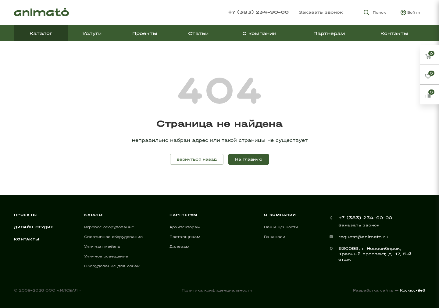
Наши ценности (281, 227)
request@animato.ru (363, 237)
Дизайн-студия (34, 227)
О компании (280, 215)
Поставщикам (185, 237)
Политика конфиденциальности (217, 290)
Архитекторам (185, 227)
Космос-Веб (412, 290)
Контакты (26, 239)
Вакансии (274, 237)
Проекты (25, 215)
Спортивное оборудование (113, 237)
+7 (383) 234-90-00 (258, 12)
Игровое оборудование (109, 227)
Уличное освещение (106, 256)
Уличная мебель (102, 246)
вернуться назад (197, 159)
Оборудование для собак (112, 266)
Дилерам (179, 246)
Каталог (94, 215)
